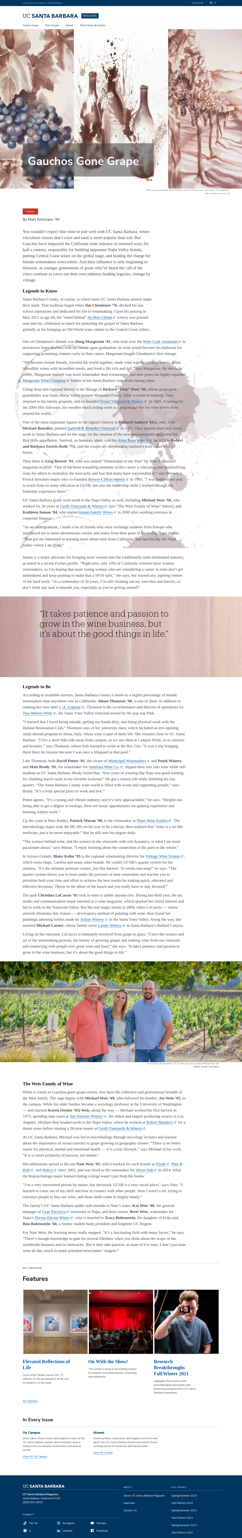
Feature (30, 214)
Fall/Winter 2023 (182, 1520)
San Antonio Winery (86, 1118)
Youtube (98, 1526)
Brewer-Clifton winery (106, 481)
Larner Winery (110, 928)
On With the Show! (108, 1363)
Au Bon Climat (99, 319)
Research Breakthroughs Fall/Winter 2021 (171, 1370)
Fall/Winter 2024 (182, 1505)
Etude (161, 1166)
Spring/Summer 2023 (184, 1528)
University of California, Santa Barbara (42, 3)
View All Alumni (103, 1455)
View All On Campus (35, 1459)
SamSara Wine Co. (104, 769)
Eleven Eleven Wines (52, 1220)
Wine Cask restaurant (160, 344)
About (69, 26)
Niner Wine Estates (152, 823)
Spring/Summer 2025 (184, 1498)
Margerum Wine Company (44, 383)
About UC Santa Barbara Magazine (144, 1498)
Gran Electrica (53, 1214)
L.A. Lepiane (69, 709)
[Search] (213, 3)
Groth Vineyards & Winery (82, 508)
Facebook (99, 1533)
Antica (47, 1172)
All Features (30, 1403)
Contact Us (130, 1513)
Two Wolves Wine (37, 715)
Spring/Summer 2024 (184, 1513)
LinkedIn (64, 1533)
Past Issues (52, 26)
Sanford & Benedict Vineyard (91, 430)
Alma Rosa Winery (133, 442)
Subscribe (198, 3)
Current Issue (30, 26)
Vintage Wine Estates (163, 858)
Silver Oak (144, 1172)
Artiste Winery (92, 922)
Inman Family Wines (96, 514)
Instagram (65, 1526)
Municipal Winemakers (127, 763)
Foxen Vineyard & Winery (121, 403)
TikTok (30, 1526)
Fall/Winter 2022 (182, 1535)
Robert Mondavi (159, 1124)
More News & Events (93, 26)
